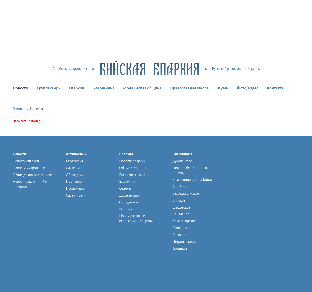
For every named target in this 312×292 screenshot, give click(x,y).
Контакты (276, 88)
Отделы (125, 188)
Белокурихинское (185, 193)
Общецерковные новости (32, 175)
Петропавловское (185, 242)
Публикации (75, 188)
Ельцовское (181, 207)
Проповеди (74, 181)
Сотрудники (128, 202)
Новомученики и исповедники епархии (136, 218)
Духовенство (129, 195)
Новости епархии (26, 161)
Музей (223, 88)
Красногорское (184, 221)
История (125, 209)
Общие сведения (132, 168)
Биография (74, 161)
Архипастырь (48, 88)
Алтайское (180, 186)
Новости (20, 88)
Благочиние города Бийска (193, 180)
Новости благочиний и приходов (30, 184)
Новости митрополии (29, 168)
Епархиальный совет (135, 175)
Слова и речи (76, 195)
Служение (73, 168)
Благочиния (103, 88)
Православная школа (189, 88)
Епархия (76, 88)
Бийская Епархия (149, 69)
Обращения (75, 175)
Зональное (180, 214)
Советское (180, 235)
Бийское (178, 200)
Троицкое (179, 248)
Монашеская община (142, 88)
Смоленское (181, 228)
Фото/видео (247, 88)
